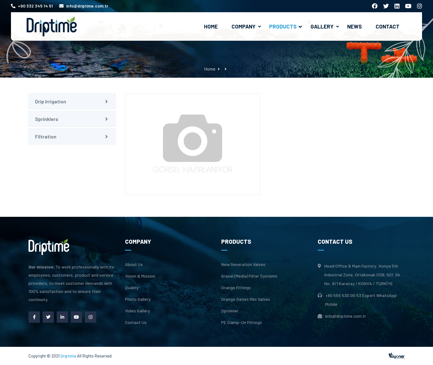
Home (211, 26)
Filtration (45, 136)
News (354, 26)
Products (285, 26)
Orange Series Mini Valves (245, 299)
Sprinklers (46, 119)
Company (243, 26)
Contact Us (136, 322)
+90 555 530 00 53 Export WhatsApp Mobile (361, 300)
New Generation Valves (243, 264)
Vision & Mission (140, 276)
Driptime (68, 355)
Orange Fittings (236, 287)
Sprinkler (229, 311)
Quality (131, 287)
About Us (134, 264)
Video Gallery (137, 311)
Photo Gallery (138, 299)
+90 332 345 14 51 (32, 5)
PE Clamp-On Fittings (241, 322)
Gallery (321, 26)
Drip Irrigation (50, 101)
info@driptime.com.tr (83, 5)
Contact (387, 26)
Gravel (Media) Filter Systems (249, 276)
